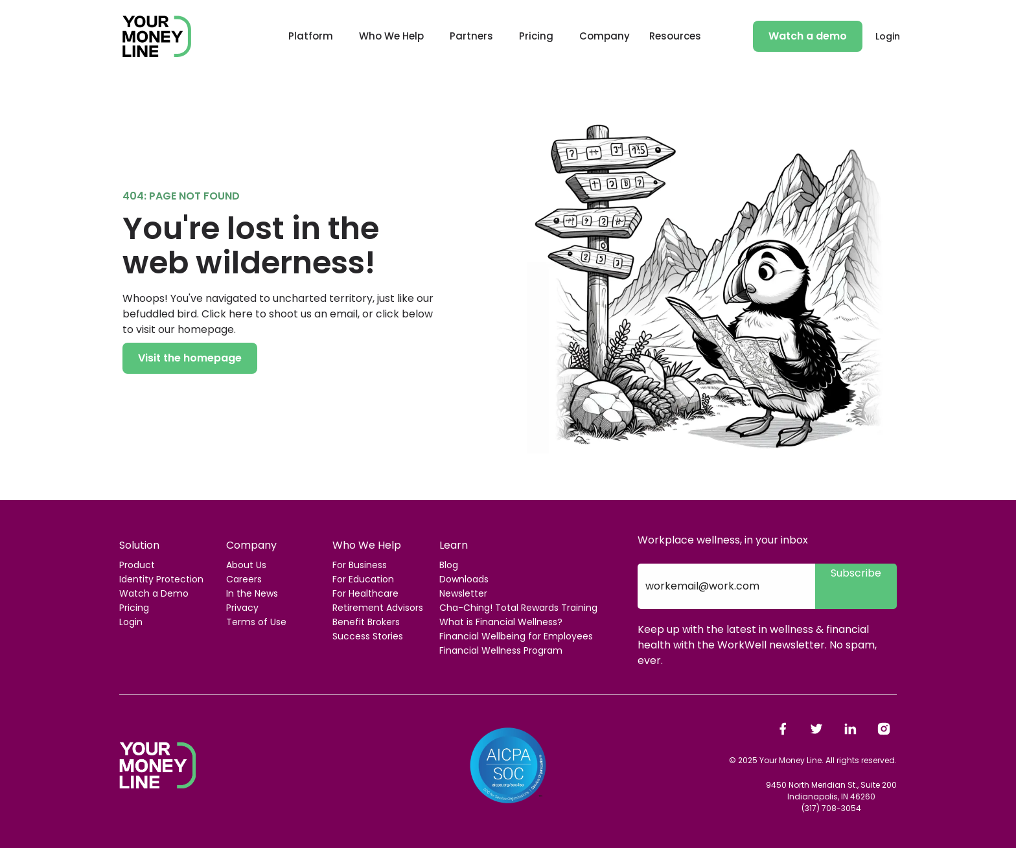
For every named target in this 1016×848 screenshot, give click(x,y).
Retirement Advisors (377, 607)
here (241, 313)
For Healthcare (365, 593)
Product (137, 564)
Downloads (464, 579)
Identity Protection (161, 579)
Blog (448, 564)
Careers (244, 579)
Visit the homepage (190, 357)
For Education (363, 579)
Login (887, 36)
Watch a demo (807, 36)
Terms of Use (256, 621)
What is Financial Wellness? (500, 621)
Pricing (536, 36)
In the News (252, 593)
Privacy (242, 607)
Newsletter (463, 593)
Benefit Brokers (366, 621)
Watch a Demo (154, 593)
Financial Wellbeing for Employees (516, 636)
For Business (359, 564)
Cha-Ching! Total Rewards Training (518, 607)
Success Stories (367, 636)
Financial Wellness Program (500, 650)
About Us (246, 564)
